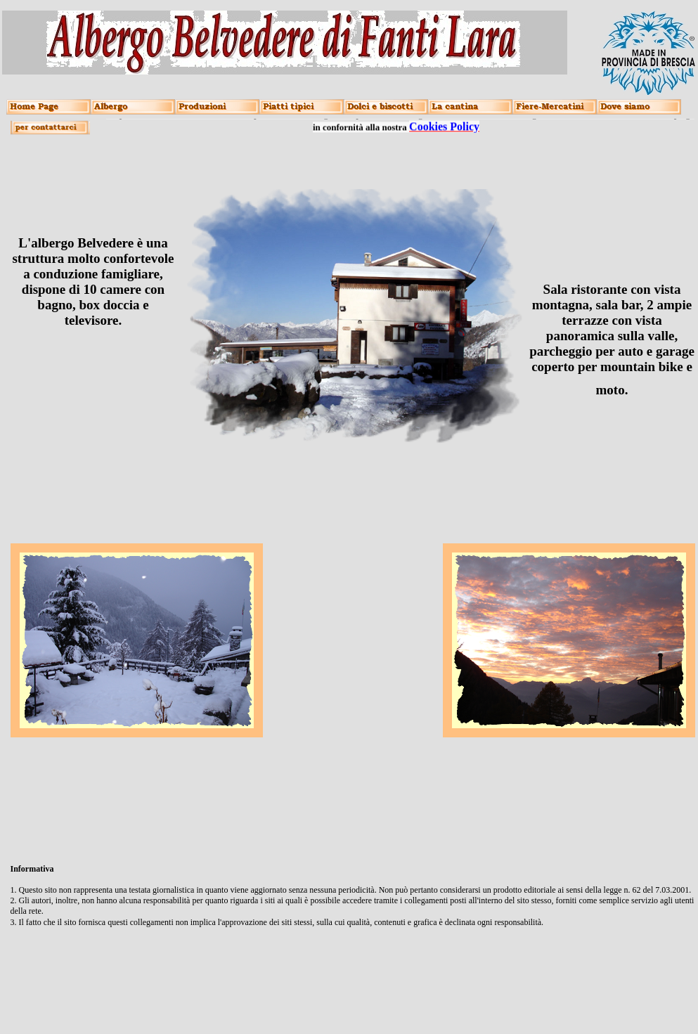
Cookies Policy (444, 125)
